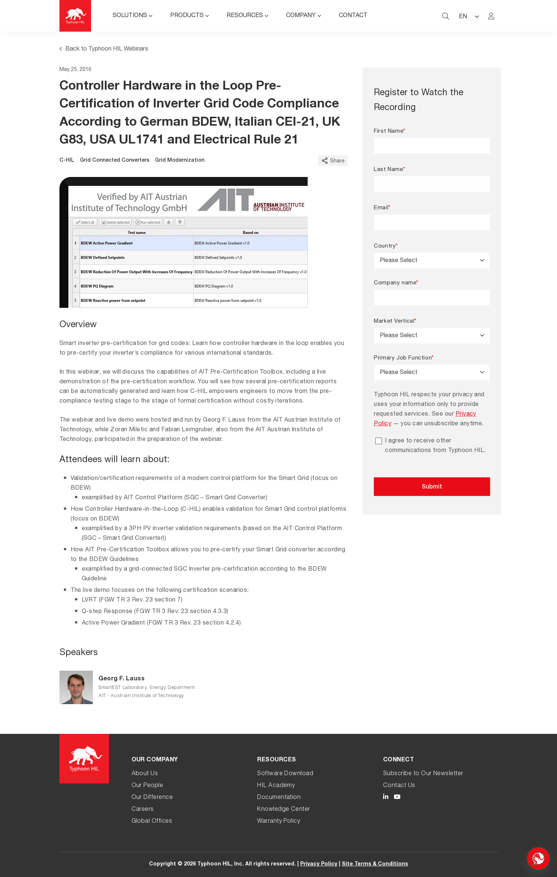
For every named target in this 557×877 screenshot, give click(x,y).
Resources (245, 16)
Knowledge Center (283, 810)
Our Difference (152, 798)
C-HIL (66, 160)
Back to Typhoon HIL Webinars (103, 49)
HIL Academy (276, 786)
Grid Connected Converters (114, 160)
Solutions (130, 16)
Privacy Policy (318, 864)
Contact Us (399, 786)
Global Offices (152, 822)
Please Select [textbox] (398, 261)
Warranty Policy (278, 822)
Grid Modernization (179, 160)
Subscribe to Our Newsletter (423, 774)
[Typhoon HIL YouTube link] (397, 798)
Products (187, 16)
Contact (353, 16)
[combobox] (432, 260)
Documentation (279, 798)
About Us (145, 774)
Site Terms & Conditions (375, 864)
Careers (143, 810)
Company (301, 16)
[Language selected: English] (468, 16)
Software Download (285, 774)
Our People (147, 786)
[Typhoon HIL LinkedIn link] (385, 798)
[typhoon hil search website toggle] (445, 16)
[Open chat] (538, 858)
